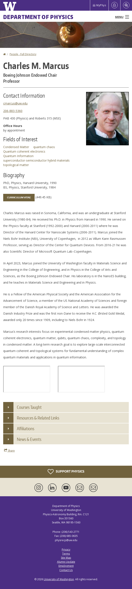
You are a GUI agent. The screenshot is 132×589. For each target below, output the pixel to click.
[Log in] (114, 5)
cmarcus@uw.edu (15, 103)
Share (9, 450)
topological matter (16, 165)
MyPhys (99, 5)
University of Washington (59, 579)
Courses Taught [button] (29, 407)
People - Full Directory (23, 54)
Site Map (66, 558)
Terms (66, 553)
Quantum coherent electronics (24, 151)
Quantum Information (18, 156)
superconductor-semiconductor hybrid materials (36, 160)
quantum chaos (44, 147)
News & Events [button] (29, 439)
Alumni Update (66, 562)
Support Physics (66, 472)
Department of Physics (38, 17)
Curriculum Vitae (19, 197)
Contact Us (66, 570)
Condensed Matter (16, 147)
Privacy (66, 549)
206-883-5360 (12, 111)
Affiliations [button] (25, 428)
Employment (66, 566)
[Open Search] (126, 5)
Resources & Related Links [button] (38, 418)
